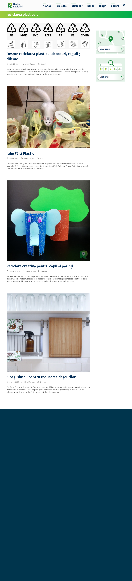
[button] (124, 5)
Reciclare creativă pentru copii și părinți (40, 266)
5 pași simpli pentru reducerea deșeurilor (41, 377)
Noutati (43, 64)
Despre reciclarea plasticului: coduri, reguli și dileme (44, 56)
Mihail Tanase (30, 64)
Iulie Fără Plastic (20, 153)
